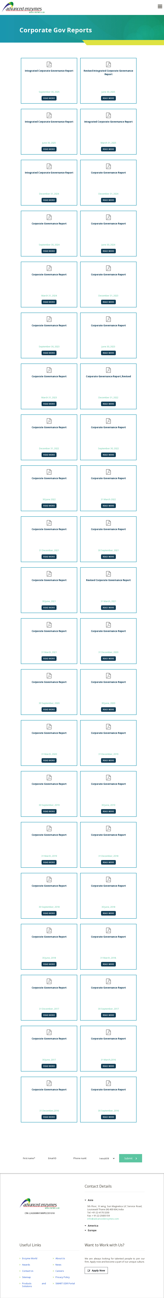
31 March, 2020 (49, 754)
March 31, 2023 (49, 397)
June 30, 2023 (108, 346)
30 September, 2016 (108, 1110)
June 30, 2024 (108, 244)
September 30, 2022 (108, 448)
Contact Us (27, 1270)
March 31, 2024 (49, 295)
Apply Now (96, 1270)
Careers (59, 1270)
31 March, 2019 (49, 855)
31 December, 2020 (108, 652)
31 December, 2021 (49, 550)
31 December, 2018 (108, 855)
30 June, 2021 (49, 601)
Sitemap (26, 1277)
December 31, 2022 (108, 397)
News (58, 1264)
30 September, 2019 (49, 805)
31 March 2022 (108, 499)
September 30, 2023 (49, 346)
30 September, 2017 (108, 1008)
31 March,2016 (108, 1059)
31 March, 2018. (108, 957)
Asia (90, 1200)
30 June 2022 (49, 499)
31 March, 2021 (108, 601)
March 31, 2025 (108, 142)
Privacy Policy (62, 1277)
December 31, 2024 (49, 193)
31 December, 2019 (108, 754)
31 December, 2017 (49, 1008)
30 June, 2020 (108, 703)
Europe (92, 1230)
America (93, 1225)
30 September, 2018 (49, 906)
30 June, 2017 (49, 1059)
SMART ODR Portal (65, 1283)
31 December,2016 (49, 1110)
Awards (26, 1264)
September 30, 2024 (49, 244)
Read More (49, 98)
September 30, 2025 (49, 91)
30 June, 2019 (108, 805)
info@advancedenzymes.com (103, 1218)
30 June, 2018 (108, 906)
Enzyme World (29, 1258)
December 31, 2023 (108, 295)
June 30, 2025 (108, 91)
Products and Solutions (34, 1285)
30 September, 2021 (108, 550)
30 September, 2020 (49, 703)
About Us (60, 1258)
